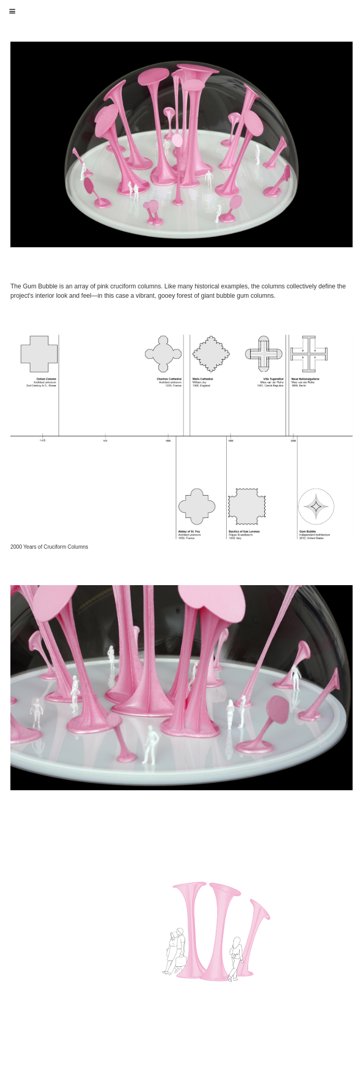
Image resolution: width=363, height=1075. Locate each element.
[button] (12, 11)
